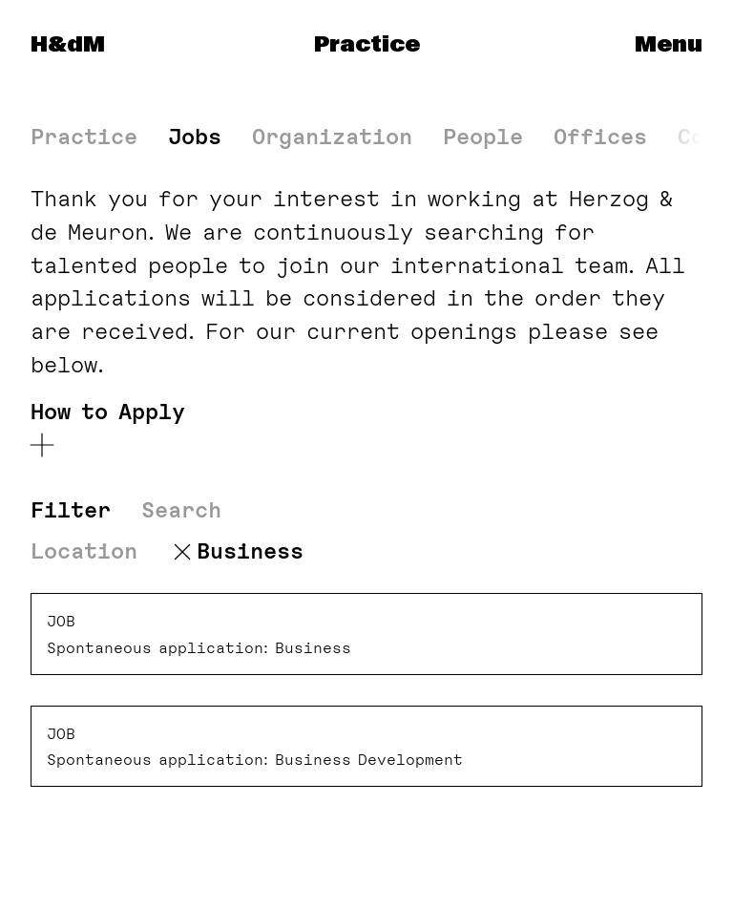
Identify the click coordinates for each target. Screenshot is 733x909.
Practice (367, 45)
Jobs (194, 136)
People (483, 136)
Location (84, 551)
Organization (332, 136)
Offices (600, 136)
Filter (71, 510)
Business (250, 551)
